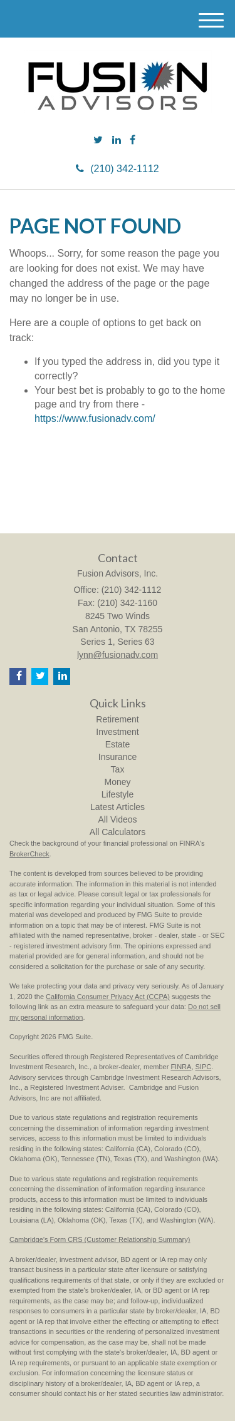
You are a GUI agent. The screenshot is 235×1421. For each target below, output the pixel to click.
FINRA (180, 1066)
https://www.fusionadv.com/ (94, 418)
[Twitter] (98, 140)
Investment (117, 732)
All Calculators (117, 832)
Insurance (117, 757)
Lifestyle (117, 794)
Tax (118, 769)
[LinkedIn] (116, 140)
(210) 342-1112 (117, 168)
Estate (117, 744)
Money (117, 782)
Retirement (117, 719)
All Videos (117, 819)
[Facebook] (132, 140)
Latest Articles (117, 807)
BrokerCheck (29, 854)
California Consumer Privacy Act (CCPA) (108, 996)
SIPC (204, 1066)
